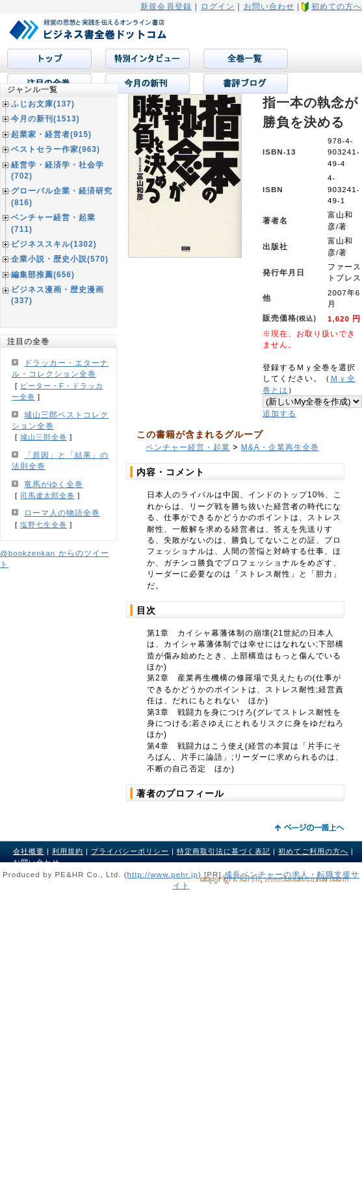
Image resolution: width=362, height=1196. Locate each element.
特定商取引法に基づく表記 (223, 851)
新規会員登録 (166, 6)
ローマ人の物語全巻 (62, 512)
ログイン (218, 6)
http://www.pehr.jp (163, 874)
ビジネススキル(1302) (54, 244)
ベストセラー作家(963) (55, 149)
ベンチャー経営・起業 (188, 447)
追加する (279, 413)
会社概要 (28, 851)
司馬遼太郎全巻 (47, 495)
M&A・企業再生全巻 (280, 447)
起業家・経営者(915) (51, 134)
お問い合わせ (269, 6)
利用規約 (67, 851)
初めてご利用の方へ (313, 851)
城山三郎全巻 (43, 437)
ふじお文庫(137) (43, 103)
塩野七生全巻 (43, 525)
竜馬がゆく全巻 (53, 484)
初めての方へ (336, 6)
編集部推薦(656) (43, 274)
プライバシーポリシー (130, 851)
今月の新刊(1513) (45, 118)
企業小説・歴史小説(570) (60, 259)
